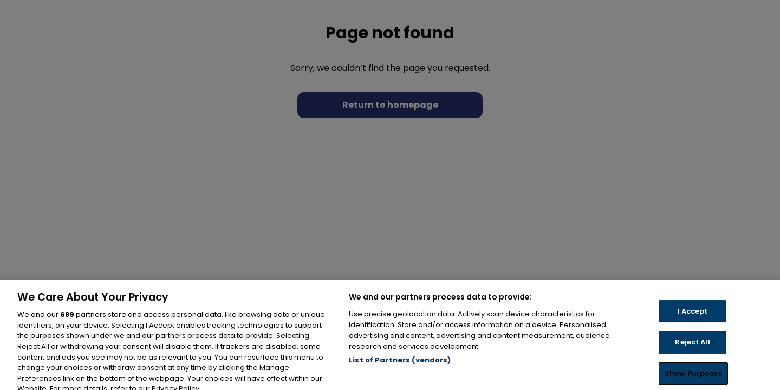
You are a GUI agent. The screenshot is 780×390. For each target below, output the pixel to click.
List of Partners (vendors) (400, 371)
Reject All (692, 353)
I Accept (693, 322)
